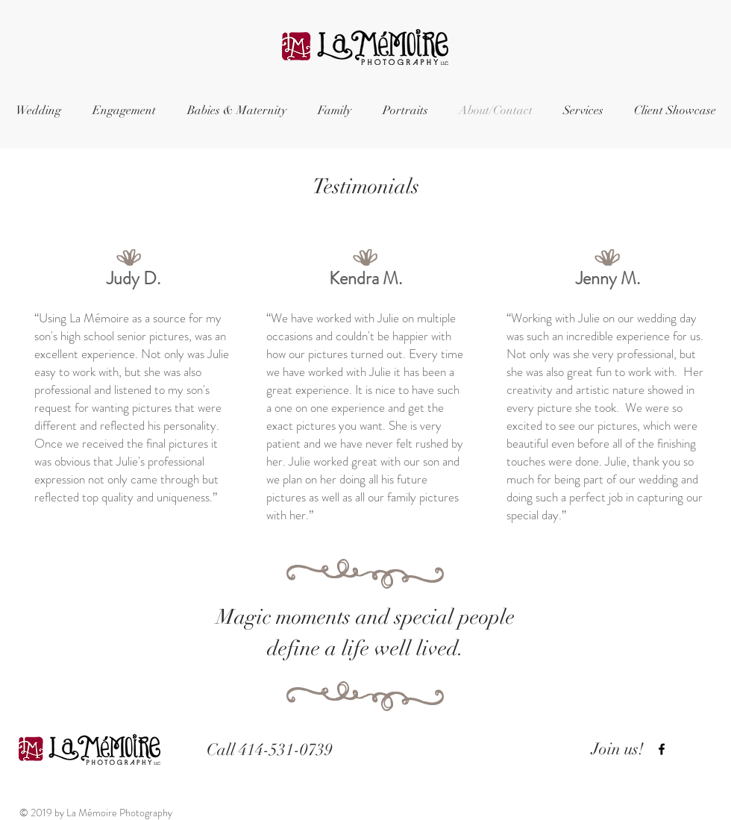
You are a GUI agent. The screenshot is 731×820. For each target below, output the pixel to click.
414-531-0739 (286, 749)
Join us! (618, 749)
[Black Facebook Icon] (661, 749)
